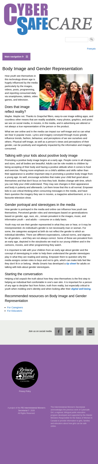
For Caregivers (15, 307)
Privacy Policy (25, 391)
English (90, 45)
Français (91, 48)
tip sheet (71, 263)
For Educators (14, 310)
